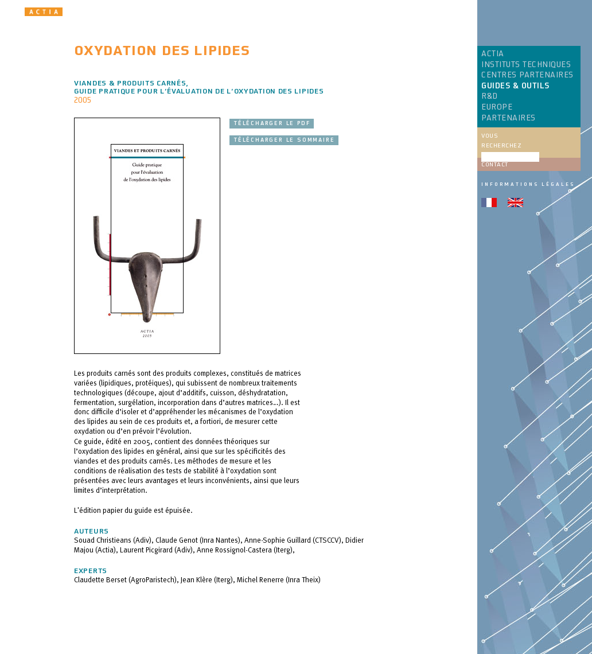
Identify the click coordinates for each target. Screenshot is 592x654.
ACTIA (492, 54)
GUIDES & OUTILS (515, 86)
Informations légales (528, 184)
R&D (489, 96)
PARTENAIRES (508, 118)
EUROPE (496, 107)
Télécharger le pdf (271, 123)
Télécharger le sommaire (283, 140)
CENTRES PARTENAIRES (527, 75)
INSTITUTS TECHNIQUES (526, 64)
